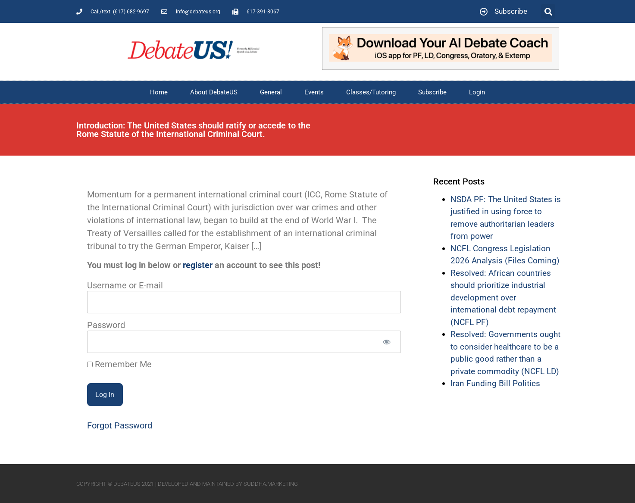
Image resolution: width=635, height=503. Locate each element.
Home (159, 92)
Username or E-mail (125, 285)
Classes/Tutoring (371, 92)
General (271, 92)
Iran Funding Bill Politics (495, 383)
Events (314, 92)
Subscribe (432, 92)
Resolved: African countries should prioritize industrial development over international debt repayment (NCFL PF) (503, 297)
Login (477, 92)
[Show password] (387, 342)
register (198, 265)
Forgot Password (119, 425)
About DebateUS (214, 92)
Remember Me (119, 364)
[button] (548, 11)
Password (106, 324)
